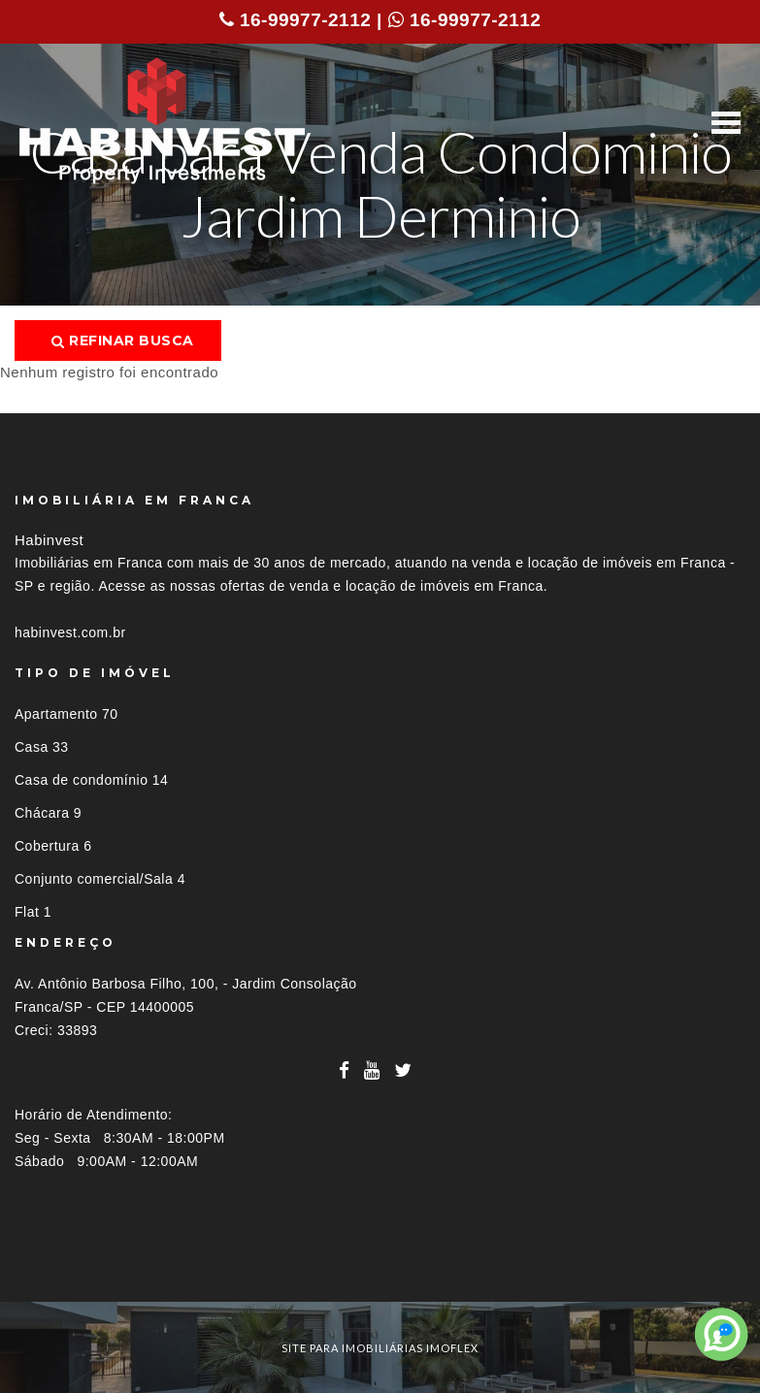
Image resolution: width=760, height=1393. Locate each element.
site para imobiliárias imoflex (380, 1348)
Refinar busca (122, 340)
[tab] (380, 1266)
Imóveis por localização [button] (93, 1266)
